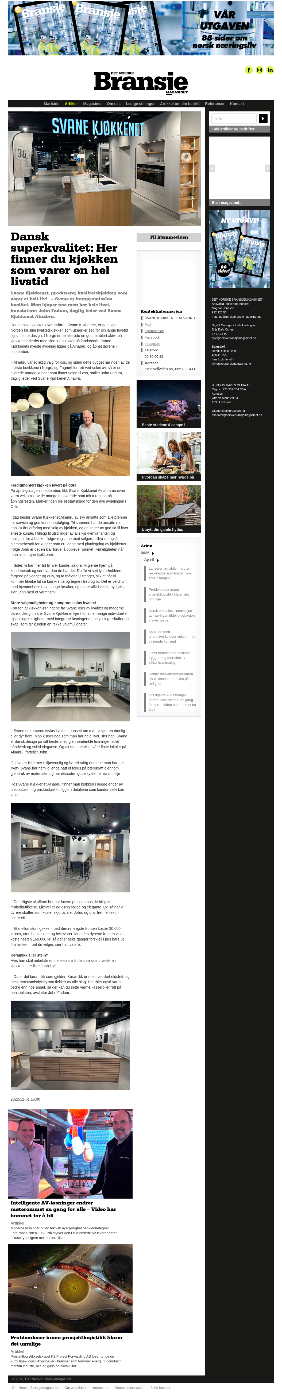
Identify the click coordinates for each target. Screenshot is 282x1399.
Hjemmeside (154, 331)
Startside (52, 104)
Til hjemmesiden (169, 237)
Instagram (152, 344)
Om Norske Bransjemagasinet (35, 1386)
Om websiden (75, 1386)
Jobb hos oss (161, 1386)
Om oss (114, 104)
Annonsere (100, 1386)
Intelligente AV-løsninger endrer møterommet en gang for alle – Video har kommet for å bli (172, 702)
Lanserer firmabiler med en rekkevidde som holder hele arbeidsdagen (170, 573)
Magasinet (92, 104)
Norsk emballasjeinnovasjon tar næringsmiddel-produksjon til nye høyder (172, 615)
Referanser (215, 104)
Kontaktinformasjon (129, 1386)
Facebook (152, 337)
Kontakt (237, 104)
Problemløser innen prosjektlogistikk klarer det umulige (169, 594)
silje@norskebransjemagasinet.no (234, 338)
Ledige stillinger (140, 104)
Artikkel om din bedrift (180, 104)
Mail (148, 324)
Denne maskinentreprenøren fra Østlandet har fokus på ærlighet (171, 679)
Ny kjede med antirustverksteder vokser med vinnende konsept (172, 636)
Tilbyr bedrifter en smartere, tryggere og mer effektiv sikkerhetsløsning (170, 657)
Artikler (71, 104)
